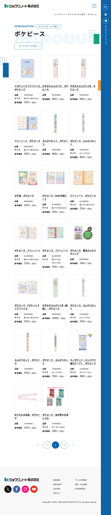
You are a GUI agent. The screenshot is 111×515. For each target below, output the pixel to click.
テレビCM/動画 (81, 480)
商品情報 (56, 480)
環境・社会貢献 (81, 484)
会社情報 (56, 488)
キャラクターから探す (76, 14)
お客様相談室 (80, 488)
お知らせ (56, 493)
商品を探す (57, 484)
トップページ (59, 14)
